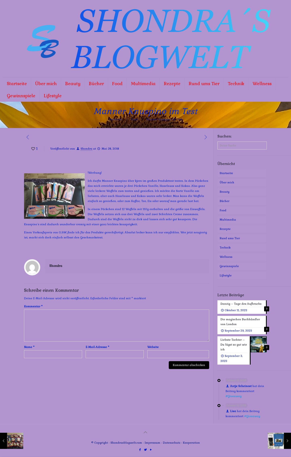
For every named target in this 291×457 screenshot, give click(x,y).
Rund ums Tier (230, 238)
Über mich (227, 182)
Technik (225, 247)
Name (29, 347)
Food (134, 119)
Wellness (226, 257)
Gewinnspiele (229, 266)
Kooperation (191, 443)
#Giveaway (233, 397)
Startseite (115, 119)
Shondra (86, 148)
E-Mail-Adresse (97, 347)
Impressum (152, 443)
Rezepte (225, 229)
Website (153, 347)
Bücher (224, 201)
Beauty (224, 192)
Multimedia (228, 219)
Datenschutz (172, 443)
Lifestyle (226, 275)
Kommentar (33, 306)
